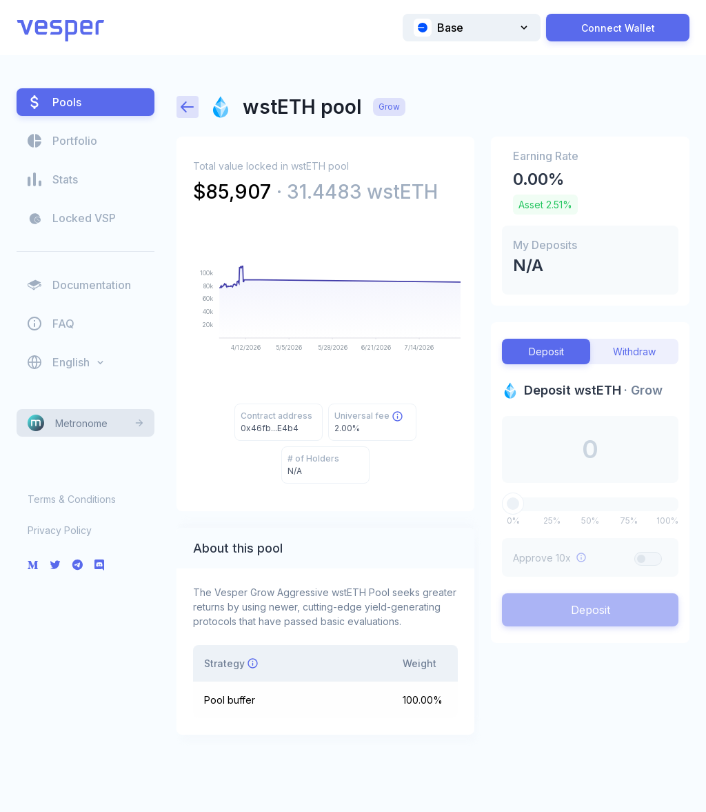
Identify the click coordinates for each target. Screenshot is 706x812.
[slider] (513, 503)
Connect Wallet (618, 28)
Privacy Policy (60, 530)
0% (513, 520)
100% (667, 520)
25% (552, 520)
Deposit (590, 610)
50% (590, 520)
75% (629, 520)
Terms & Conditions (72, 499)
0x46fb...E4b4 (270, 428)
